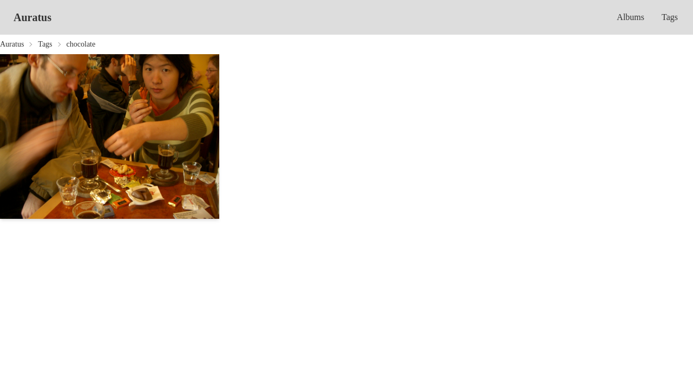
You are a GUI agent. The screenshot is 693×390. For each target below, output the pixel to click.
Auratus (32, 17)
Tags (670, 17)
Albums (630, 17)
